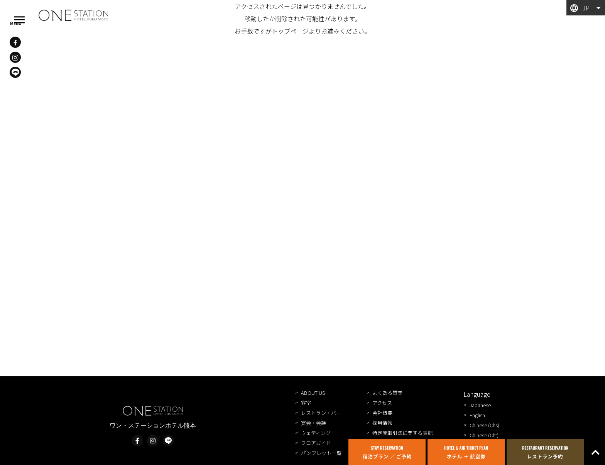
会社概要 (382, 412)
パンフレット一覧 (321, 453)
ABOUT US (313, 392)
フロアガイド (316, 442)
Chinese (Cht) (484, 435)
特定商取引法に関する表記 (402, 432)
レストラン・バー (321, 412)
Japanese (480, 405)
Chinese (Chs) (484, 425)
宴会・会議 (313, 422)
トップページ (290, 30)
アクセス (382, 402)
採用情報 (382, 422)
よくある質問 (387, 392)
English (477, 415)
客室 (306, 402)
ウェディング (316, 432)
